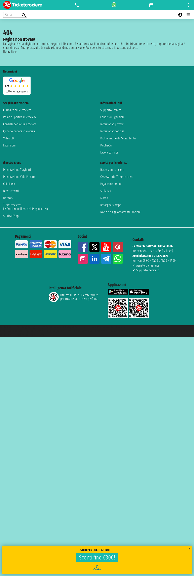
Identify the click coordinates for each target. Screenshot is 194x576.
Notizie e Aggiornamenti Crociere (120, 212)
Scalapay (105, 191)
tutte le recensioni (17, 91)
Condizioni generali (112, 117)
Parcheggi (106, 145)
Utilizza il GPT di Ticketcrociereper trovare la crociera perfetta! (73, 297)
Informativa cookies (112, 131)
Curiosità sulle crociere (17, 110)
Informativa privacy (111, 124)
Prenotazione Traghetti (17, 170)
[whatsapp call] (114, 5)
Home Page (9, 51)
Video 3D (8, 138)
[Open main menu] (188, 14)
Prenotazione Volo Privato (19, 177)
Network (8, 198)
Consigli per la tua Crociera (19, 124)
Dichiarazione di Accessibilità (118, 138)
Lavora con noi (109, 152)
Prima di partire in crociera (19, 117)
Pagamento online (111, 184)
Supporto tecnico (110, 110)
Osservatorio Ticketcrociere (116, 177)
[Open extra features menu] (15, 15)
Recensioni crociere (112, 170)
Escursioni (9, 145)
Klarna (104, 198)
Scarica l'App (11, 216)
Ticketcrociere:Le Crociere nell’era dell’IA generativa (25, 207)
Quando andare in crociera (19, 131)
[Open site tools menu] (188, 5)
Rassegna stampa (110, 205)
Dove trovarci (11, 191)
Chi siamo (9, 184)
